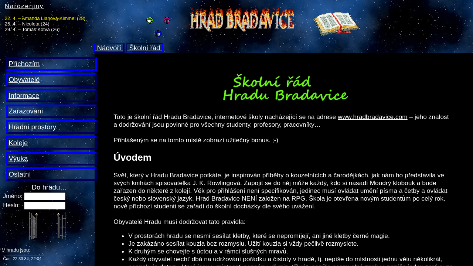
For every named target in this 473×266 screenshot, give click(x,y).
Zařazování (25, 111)
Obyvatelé (24, 79)
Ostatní (19, 174)
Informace (23, 95)
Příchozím (24, 64)
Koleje (18, 143)
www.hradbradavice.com (373, 116)
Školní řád (144, 48)
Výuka (18, 158)
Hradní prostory (32, 127)
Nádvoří (109, 48)
